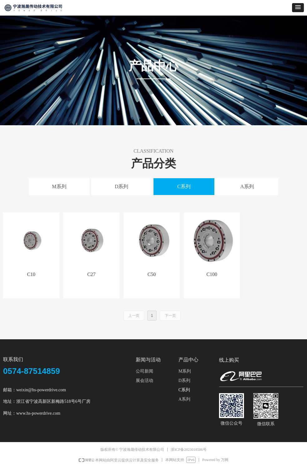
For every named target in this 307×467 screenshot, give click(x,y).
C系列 (184, 186)
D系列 (122, 186)
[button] (298, 7)
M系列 (59, 186)
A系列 (247, 186)
